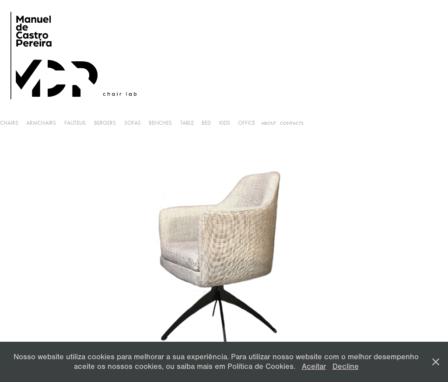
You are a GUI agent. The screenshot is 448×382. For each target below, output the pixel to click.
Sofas (132, 122)
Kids (224, 122)
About (268, 123)
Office (246, 122)
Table (187, 122)
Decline (345, 366)
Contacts (292, 123)
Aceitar (314, 366)
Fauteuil (75, 122)
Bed (206, 122)
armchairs (41, 122)
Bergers (105, 122)
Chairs (9, 122)
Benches (160, 122)
